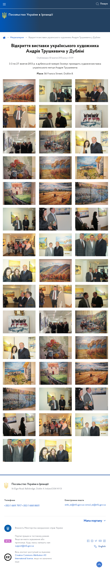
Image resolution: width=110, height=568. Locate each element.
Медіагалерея (17, 37)
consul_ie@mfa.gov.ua (95, 505)
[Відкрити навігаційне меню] (4, 4)
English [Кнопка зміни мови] (102, 546)
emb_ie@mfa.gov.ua (74, 505)
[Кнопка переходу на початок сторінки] (99, 564)
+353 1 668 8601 (31, 505)
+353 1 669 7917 (13, 505)
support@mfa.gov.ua (24, 546)
